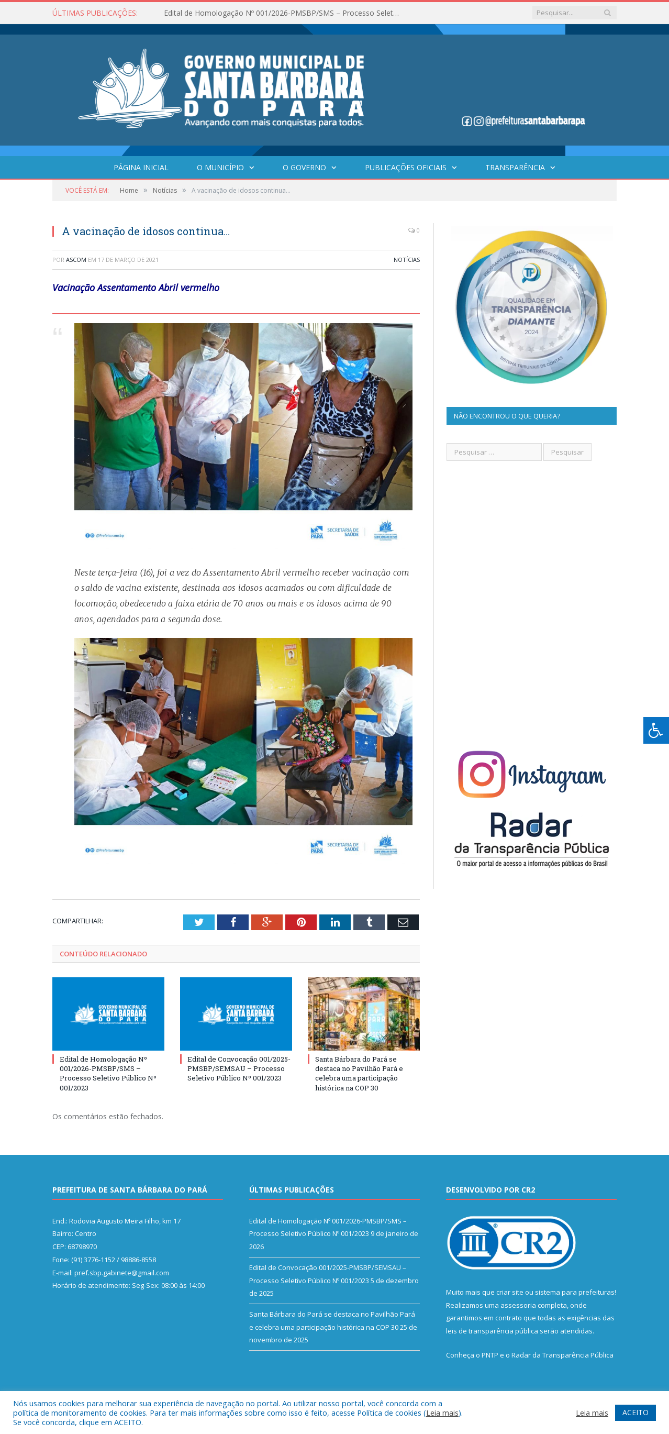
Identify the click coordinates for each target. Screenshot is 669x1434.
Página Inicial (141, 167)
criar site (509, 1292)
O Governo (304, 167)
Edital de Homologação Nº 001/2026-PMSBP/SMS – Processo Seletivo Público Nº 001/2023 (284, 13)
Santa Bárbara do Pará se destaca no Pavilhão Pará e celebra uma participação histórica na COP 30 (359, 1073)
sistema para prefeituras (575, 1292)
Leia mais (442, 1412)
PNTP (490, 1355)
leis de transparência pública (492, 1331)
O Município (220, 167)
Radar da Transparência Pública (562, 1355)
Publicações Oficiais (406, 167)
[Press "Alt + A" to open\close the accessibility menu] (656, 730)
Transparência (515, 167)
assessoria (518, 1305)
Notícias (407, 259)
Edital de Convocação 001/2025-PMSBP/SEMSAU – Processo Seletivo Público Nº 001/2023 (239, 1068)
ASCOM (76, 259)
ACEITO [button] (635, 1412)
